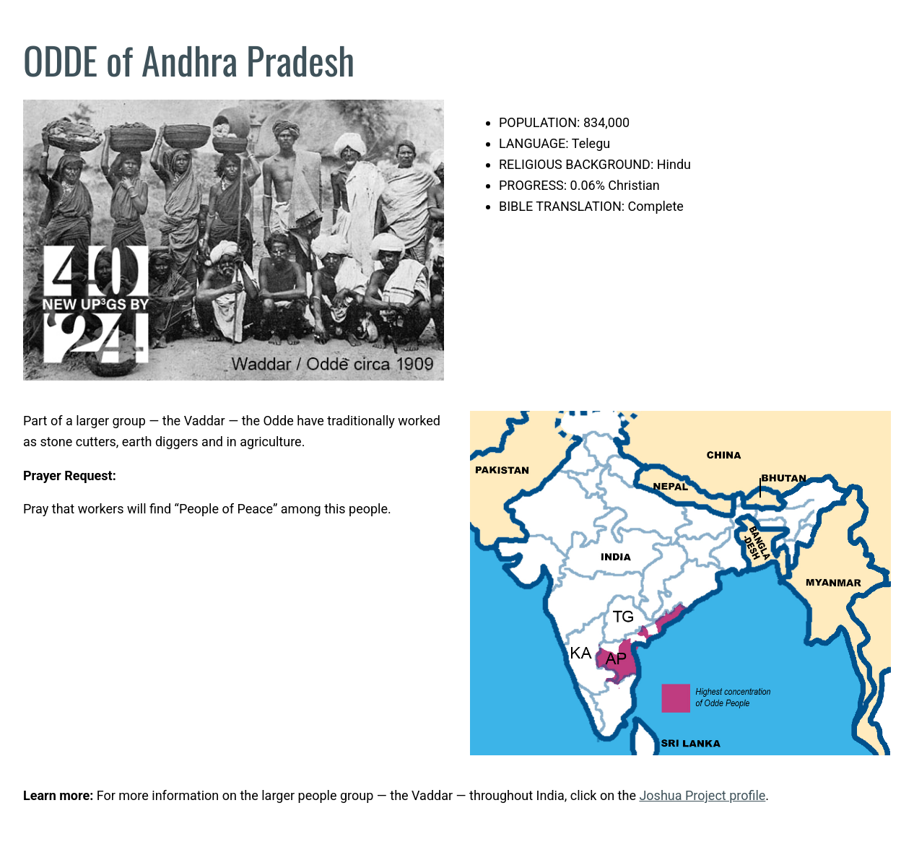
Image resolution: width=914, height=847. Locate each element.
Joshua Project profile (702, 795)
